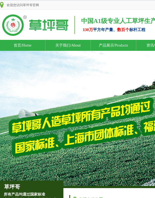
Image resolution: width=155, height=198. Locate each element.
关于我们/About (68, 45)
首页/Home (22, 45)
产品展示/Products (113, 45)
